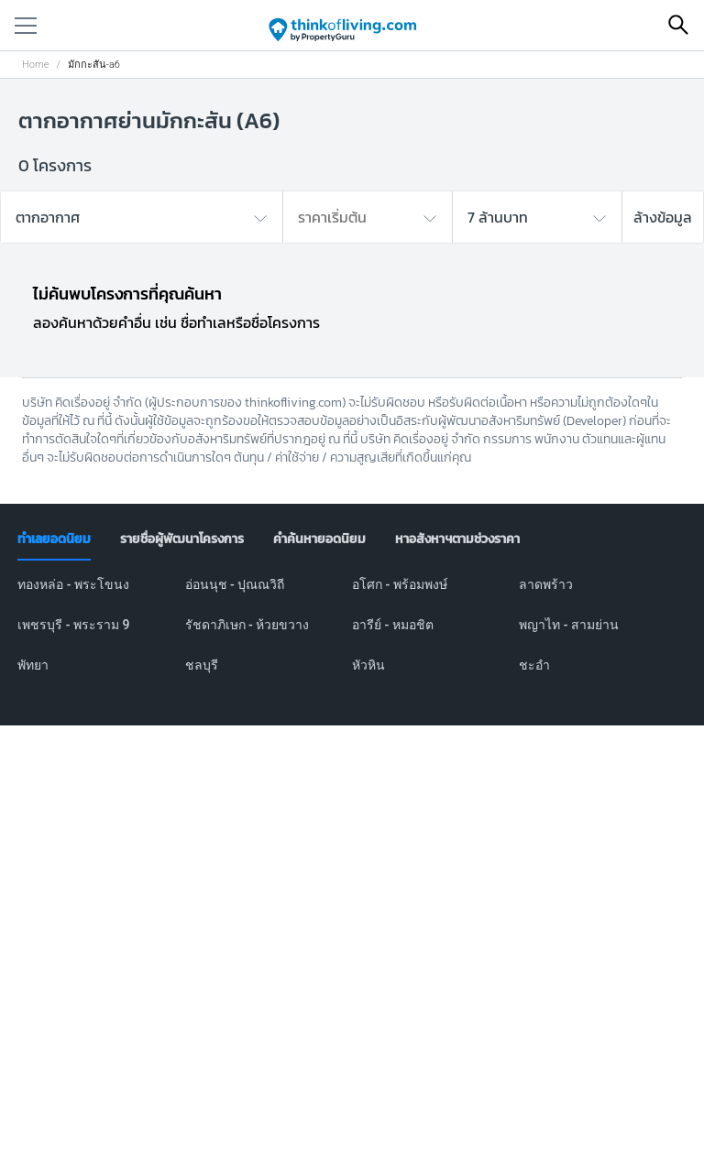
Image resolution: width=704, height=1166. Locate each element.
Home (35, 65)
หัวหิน (368, 665)
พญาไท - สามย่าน (569, 624)
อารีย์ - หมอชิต (393, 624)
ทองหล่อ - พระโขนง (73, 584)
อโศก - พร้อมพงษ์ (399, 584)
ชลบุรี (201, 665)
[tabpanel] (352, 635)
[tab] (54, 539)
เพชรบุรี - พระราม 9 (73, 624)
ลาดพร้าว (546, 584)
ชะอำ (534, 665)
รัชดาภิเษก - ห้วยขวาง (247, 624)
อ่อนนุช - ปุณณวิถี (235, 584)
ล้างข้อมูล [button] (662, 217)
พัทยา (33, 665)
